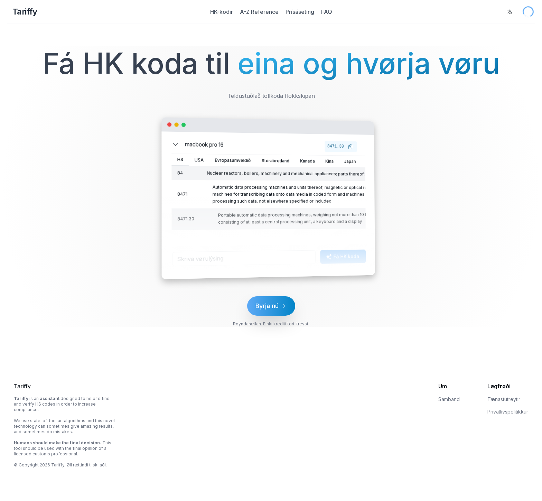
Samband (449, 399)
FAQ (326, 11)
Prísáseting (300, 11)
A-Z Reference (259, 11)
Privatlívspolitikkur (507, 412)
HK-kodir (221, 11)
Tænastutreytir (503, 399)
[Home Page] (96, 11)
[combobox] (510, 12)
